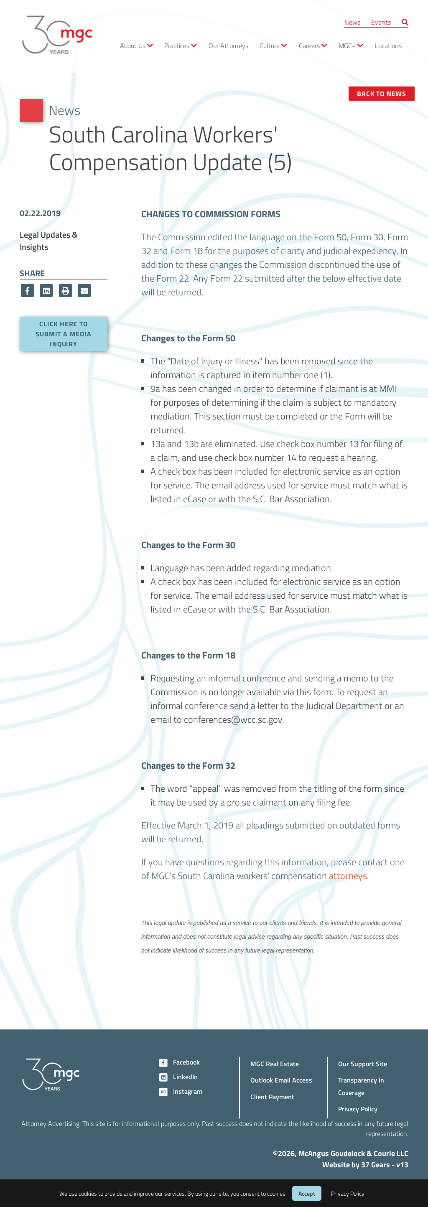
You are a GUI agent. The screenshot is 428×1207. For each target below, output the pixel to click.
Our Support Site (362, 1063)
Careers (309, 45)
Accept (306, 1193)
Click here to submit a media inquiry (63, 333)
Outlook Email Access (281, 1080)
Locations (388, 45)
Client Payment (272, 1096)
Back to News (381, 93)
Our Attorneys (228, 45)
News (352, 22)
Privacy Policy (357, 1108)
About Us (132, 45)
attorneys (348, 875)
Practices (176, 45)
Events (381, 22)
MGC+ (347, 45)
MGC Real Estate (274, 1063)
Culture (270, 45)
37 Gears (375, 1164)
